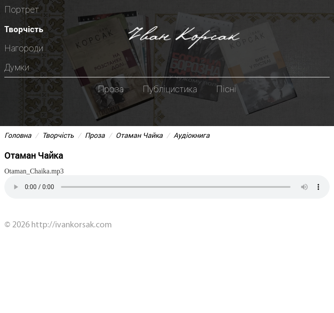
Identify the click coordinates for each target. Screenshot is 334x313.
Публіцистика (170, 89)
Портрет (21, 9)
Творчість (23, 28)
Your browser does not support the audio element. (167, 187)
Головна (17, 135)
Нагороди (23, 48)
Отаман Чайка (139, 135)
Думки (16, 67)
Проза (111, 89)
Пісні (226, 89)
